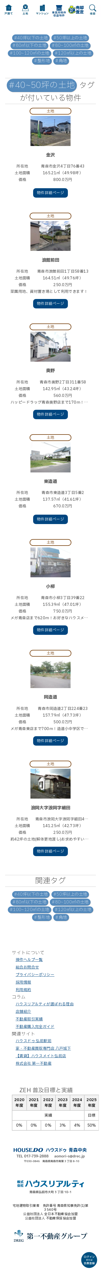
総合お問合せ (27, 967)
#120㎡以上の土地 (73, 53)
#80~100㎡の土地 (70, 45)
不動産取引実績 (29, 1019)
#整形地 (42, 61)
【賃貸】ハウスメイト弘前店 (41, 1056)
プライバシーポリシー (35, 975)
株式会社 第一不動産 (33, 1063)
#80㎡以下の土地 (29, 45)
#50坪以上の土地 (70, 38)
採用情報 (23, 982)
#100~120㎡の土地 (29, 53)
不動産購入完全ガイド (35, 1027)
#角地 (61, 61)
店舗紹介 (23, 1012)
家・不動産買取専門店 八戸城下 (43, 1048)
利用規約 (23, 990)
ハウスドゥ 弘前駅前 (33, 1041)
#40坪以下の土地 (31, 38)
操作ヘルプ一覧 (29, 960)
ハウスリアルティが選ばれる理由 (45, 1004)
